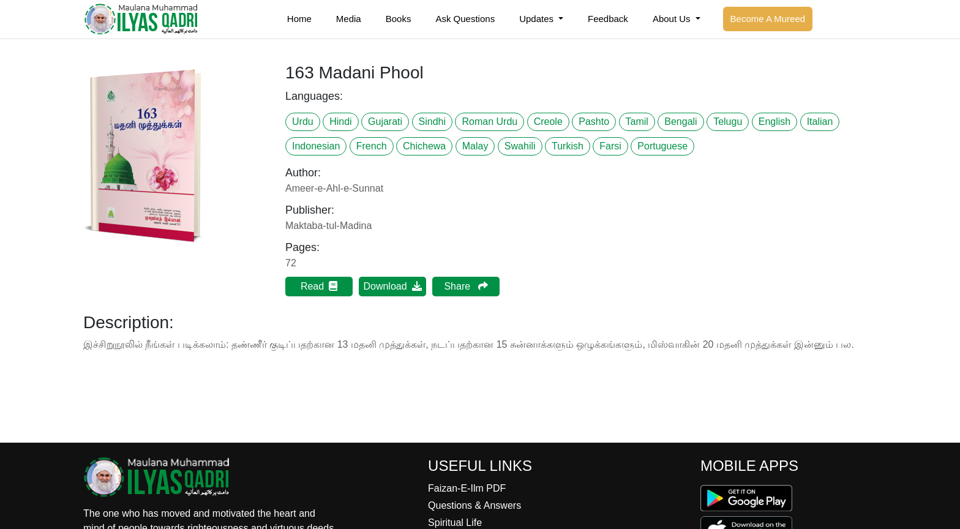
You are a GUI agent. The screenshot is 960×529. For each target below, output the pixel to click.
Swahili (520, 146)
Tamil (637, 121)
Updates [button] (537, 18)
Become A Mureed (768, 18)
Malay (475, 146)
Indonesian (316, 146)
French (371, 146)
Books (398, 18)
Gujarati (385, 121)
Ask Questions (465, 18)
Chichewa (424, 146)
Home (299, 18)
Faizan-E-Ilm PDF (467, 488)
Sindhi (432, 121)
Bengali (680, 121)
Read (319, 286)
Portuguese (662, 146)
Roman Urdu (489, 121)
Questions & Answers (474, 505)
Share (465, 286)
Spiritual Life (455, 522)
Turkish (567, 146)
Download (392, 286)
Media (348, 18)
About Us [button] (673, 18)
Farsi (610, 146)
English (774, 121)
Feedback (608, 18)
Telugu (727, 121)
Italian (820, 121)
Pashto (594, 121)
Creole (548, 121)
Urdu (302, 121)
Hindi (340, 121)
